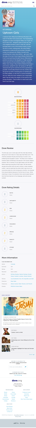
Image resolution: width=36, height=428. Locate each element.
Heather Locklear (18, 276)
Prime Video (13, 394)
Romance (13, 401)
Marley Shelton (28, 276)
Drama (13, 399)
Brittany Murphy (15, 275)
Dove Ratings (9, 407)
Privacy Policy (9, 410)
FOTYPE (32, 415)
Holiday (5, 401)
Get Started (18, 375)
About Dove (9, 408)
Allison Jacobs (14, 284)
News (26, 398)
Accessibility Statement (19, 415)
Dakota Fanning (23, 275)
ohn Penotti (29, 284)
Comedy (13, 264)
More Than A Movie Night (26, 399)
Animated (5, 398)
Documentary (6, 399)
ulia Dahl (31, 279)
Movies (5, 392)
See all (31, 355)
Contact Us (9, 412)
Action (13, 396)
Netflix (5, 394)
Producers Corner (27, 392)
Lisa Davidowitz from (16, 279)
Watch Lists (26, 396)
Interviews (26, 394)
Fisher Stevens (22, 284)
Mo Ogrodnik (25, 279)
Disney (5, 396)
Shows (13, 392)
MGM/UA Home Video (16, 287)
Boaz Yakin (13, 282)
